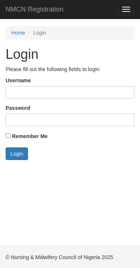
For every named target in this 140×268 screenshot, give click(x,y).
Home (18, 33)
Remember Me (27, 136)
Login (16, 154)
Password (18, 108)
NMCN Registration (34, 9)
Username (18, 80)
